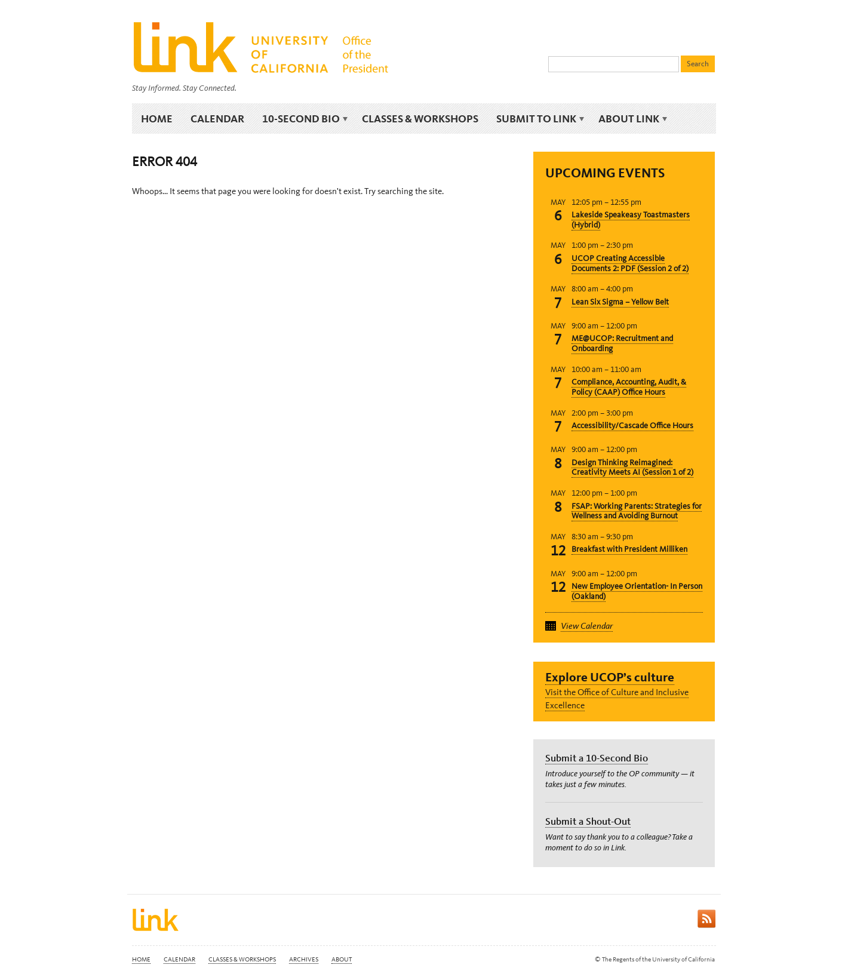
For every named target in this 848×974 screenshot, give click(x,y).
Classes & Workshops (420, 118)
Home (157, 118)
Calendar (217, 118)
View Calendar (587, 625)
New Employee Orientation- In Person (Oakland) (637, 591)
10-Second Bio (303, 119)
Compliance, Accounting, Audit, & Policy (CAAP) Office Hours (629, 387)
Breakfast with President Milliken (629, 549)
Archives (303, 959)
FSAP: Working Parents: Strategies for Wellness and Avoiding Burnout (637, 511)
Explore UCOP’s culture (609, 676)
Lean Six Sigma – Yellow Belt (620, 302)
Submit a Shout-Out (588, 821)
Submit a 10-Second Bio (596, 758)
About (341, 959)
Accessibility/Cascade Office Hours (632, 425)
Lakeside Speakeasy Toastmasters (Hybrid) (631, 220)
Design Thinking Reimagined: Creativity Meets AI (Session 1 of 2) (632, 467)
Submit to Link (538, 119)
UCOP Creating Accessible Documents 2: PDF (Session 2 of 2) (630, 263)
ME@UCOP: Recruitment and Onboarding (622, 343)
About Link (630, 119)
